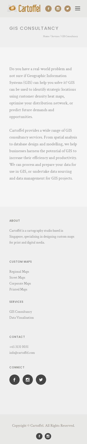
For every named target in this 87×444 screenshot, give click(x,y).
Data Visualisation (21, 318)
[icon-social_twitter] (67, 8)
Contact (17, 337)
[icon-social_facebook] (49, 8)
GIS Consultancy (69, 36)
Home (46, 36)
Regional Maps (19, 271)
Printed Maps (18, 289)
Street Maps (17, 277)
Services (55, 36)
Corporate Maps (20, 283)
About (14, 221)
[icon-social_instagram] (59, 8)
